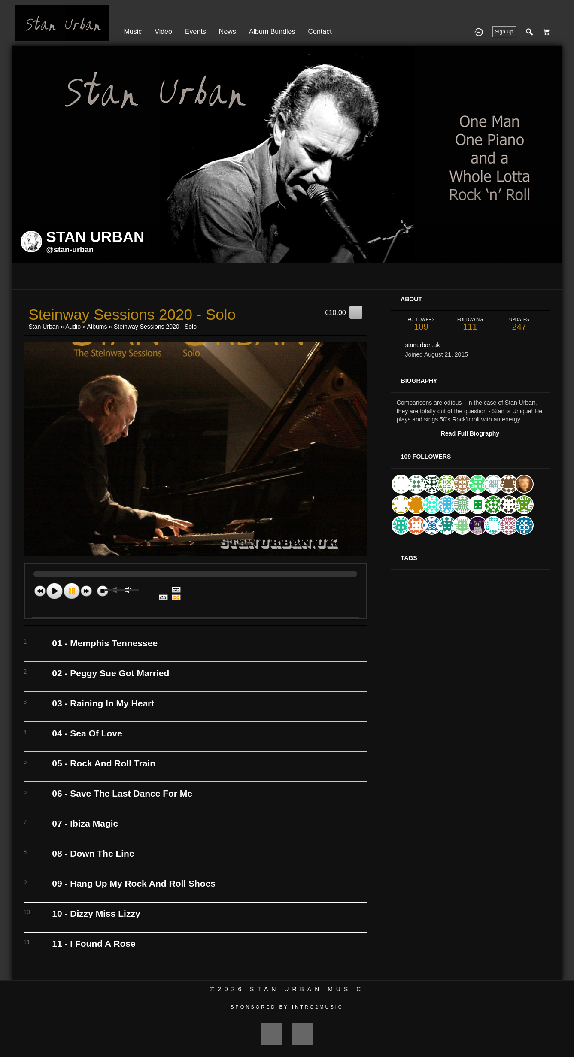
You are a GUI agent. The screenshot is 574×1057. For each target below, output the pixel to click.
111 (470, 324)
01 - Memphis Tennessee (105, 643)
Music (133, 31)
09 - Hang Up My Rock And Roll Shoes (134, 883)
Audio (73, 326)
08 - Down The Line (93, 853)
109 (421, 324)
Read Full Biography (470, 433)
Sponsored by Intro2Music (287, 1006)
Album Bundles (272, 31)
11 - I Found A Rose (93, 943)
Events (195, 31)
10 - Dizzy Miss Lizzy (96, 913)
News (227, 31)
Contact (319, 31)
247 (519, 324)
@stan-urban (70, 249)
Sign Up (504, 32)
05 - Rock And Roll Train (103, 763)
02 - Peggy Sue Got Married (110, 673)
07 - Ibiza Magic (85, 823)
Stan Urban (44, 326)
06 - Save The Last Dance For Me (122, 793)
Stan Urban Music (307, 989)
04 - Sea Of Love (87, 733)
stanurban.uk (422, 345)
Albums (97, 326)
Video (163, 31)
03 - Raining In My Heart (103, 703)
